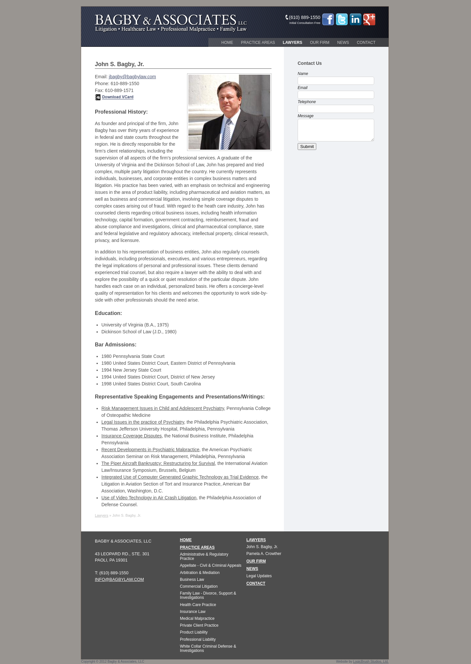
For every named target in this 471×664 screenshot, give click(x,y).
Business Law (192, 579)
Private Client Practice (199, 625)
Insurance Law (192, 611)
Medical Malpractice (197, 618)
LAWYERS (256, 540)
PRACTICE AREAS (197, 547)
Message (306, 116)
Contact (366, 42)
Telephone (307, 102)
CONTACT (255, 583)
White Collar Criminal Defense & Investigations (208, 648)
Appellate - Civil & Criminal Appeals (210, 565)
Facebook (328, 19)
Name (303, 73)
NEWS (252, 568)
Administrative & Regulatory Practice (204, 556)
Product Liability (194, 632)
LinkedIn (355, 19)
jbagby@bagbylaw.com (132, 76)
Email (302, 87)
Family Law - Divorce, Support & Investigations (208, 595)
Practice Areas (258, 42)
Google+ (369, 19)
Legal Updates (258, 576)
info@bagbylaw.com (119, 579)
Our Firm (319, 42)
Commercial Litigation (199, 586)
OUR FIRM (256, 561)
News (343, 42)
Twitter (342, 19)
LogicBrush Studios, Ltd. (371, 661)
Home (227, 42)
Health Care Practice (198, 604)
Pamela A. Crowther (263, 553)
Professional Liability (198, 639)
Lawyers (292, 42)
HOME (186, 540)
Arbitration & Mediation (199, 572)
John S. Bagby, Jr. (262, 546)
